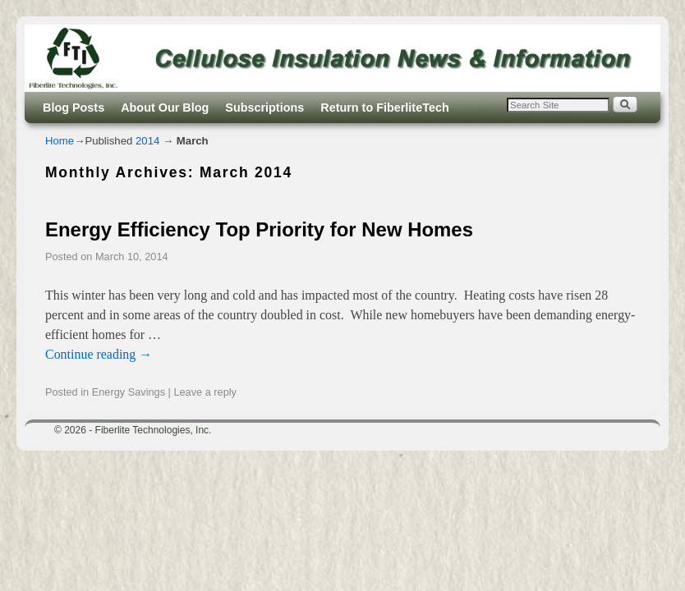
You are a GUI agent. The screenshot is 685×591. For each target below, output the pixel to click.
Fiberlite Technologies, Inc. (153, 430)
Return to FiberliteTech (384, 107)
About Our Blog (165, 107)
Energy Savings (128, 392)
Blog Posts (73, 107)
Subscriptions (264, 107)
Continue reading (98, 354)
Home (59, 141)
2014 (147, 141)
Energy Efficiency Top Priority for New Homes (259, 229)
